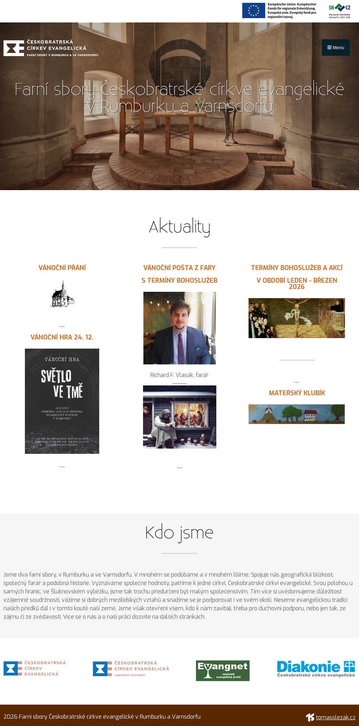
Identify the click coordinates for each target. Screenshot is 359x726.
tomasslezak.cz (330, 717)
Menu (335, 47)
